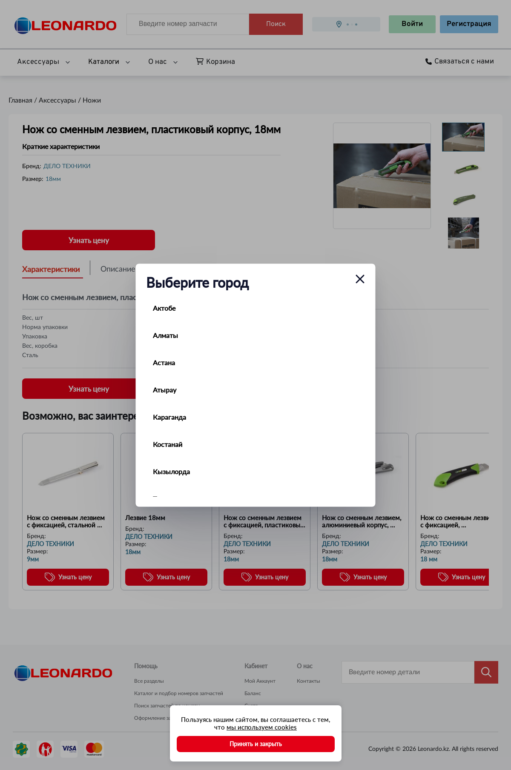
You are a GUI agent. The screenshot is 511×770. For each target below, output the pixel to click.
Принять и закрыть (256, 743)
